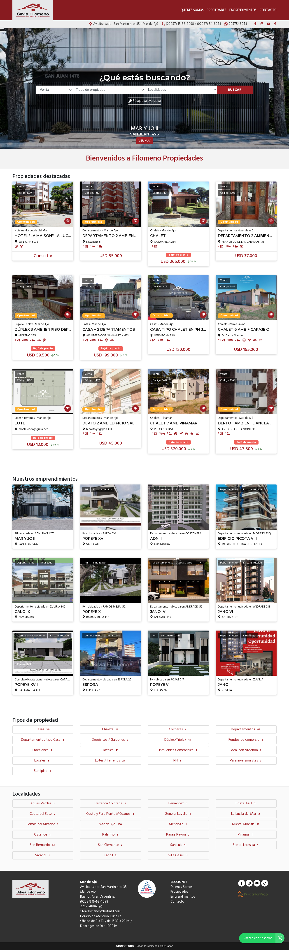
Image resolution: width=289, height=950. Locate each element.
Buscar (235, 90)
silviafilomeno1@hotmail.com (100, 911)
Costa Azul (246, 803)
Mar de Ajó (111, 824)
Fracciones (43, 750)
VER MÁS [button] (144, 140)
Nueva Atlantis (246, 824)
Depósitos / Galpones (110, 740)
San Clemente (111, 845)
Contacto (268, 10)
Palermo (110, 835)
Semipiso (43, 771)
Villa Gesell (178, 855)
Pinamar (246, 835)
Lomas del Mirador (43, 824)
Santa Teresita (246, 845)
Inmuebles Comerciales (178, 750)
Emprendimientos (242, 10)
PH (178, 761)
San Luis (178, 845)
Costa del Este (43, 814)
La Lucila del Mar (246, 814)
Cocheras (178, 729)
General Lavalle (178, 814)
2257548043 (91, 906)
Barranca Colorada (111, 803)
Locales (42, 761)
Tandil (110, 855)
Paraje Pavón (178, 835)
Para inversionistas (246, 761)
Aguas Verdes (43, 803)
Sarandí (43, 855)
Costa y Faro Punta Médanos (110, 814)
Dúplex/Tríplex (178, 740)
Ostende (43, 835)
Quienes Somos (192, 10)
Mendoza (178, 824)
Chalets (110, 729)
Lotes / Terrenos (110, 761)
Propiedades (216, 10)
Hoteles (110, 750)
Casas (43, 729)
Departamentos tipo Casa (43, 740)
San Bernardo (43, 845)
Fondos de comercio (246, 740)
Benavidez (178, 803)
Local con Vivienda (246, 750)
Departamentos (246, 729)
